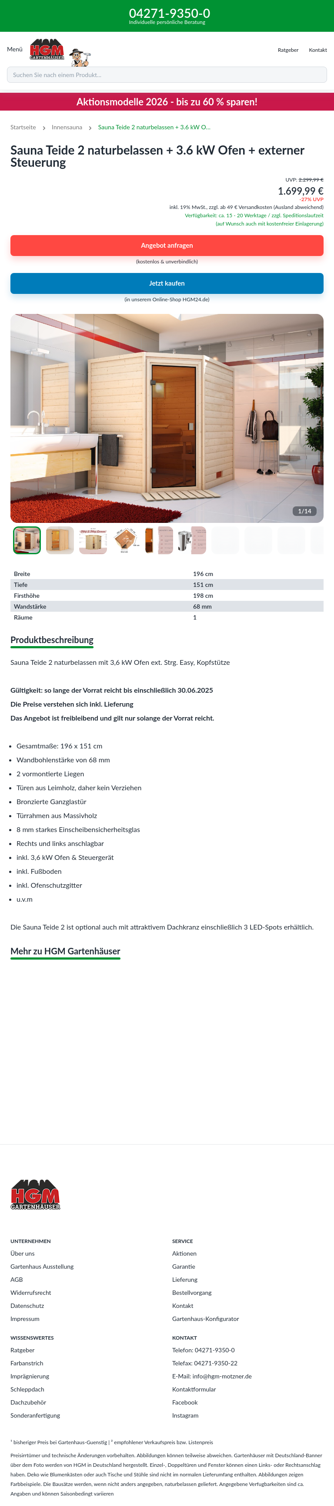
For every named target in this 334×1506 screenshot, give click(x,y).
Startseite (23, 127)
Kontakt (183, 1305)
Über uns (22, 1253)
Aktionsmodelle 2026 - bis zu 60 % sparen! (167, 102)
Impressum (25, 1318)
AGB (16, 1279)
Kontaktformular (194, 1389)
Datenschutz (27, 1305)
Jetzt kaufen (167, 283)
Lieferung (184, 1279)
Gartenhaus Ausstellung (41, 1266)
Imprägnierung (29, 1376)
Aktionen (184, 1253)
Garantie (183, 1266)
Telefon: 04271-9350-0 (203, 1350)
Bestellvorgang (192, 1292)
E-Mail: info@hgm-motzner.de (212, 1376)
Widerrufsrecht (30, 1292)
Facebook (185, 1402)
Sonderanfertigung (35, 1415)
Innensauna (67, 127)
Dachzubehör (28, 1402)
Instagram (185, 1415)
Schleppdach (27, 1389)
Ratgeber (22, 1350)
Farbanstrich (26, 1363)
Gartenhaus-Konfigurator (205, 1318)
